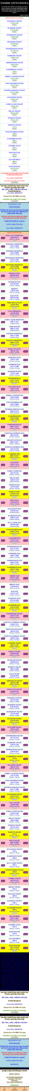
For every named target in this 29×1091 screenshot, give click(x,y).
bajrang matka (25, 964)
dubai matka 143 (3, 988)
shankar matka (9, 953)
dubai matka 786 (11, 988)
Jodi (3, 238)
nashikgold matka (19, 965)
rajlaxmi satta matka (15, 978)
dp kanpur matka (25, 989)
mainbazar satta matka (12, 985)
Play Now (14, 240)
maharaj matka (10, 955)
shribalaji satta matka (5, 969)
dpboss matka (6, 989)
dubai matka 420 (16, 987)
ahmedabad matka (20, 963)
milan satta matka (7, 977)
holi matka (15, 960)
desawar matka (4, 957)
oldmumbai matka (8, 966)
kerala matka (3, 953)
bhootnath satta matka (5, 976)
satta (13, 986)
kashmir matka (3, 965)
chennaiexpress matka (5, 959)
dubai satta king (17, 986)
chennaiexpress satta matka (22, 975)
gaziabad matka (17, 958)
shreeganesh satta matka (21, 972)
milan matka (9, 960)
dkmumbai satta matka (18, 983)
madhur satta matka (10, 971)
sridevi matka (16, 953)
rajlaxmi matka (8, 961)
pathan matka (25, 954)
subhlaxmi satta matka (23, 969)
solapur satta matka (11, 972)
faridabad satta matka (11, 975)
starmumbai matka (16, 961)
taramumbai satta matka (6, 974)
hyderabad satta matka (17, 980)
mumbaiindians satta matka (18, 974)
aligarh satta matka (7, 980)
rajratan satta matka (23, 977)
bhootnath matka (14, 959)
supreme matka (11, 963)
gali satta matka (14, 969)
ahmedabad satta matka (9, 981)
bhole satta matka (10, 982)
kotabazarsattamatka (6, 986)
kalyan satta (12, 989)
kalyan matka (19, 964)
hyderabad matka (4, 963)
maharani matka (24, 955)
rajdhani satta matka (5, 978)
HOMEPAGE (14, 1085)
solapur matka (11, 957)
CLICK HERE (14, 182)
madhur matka (17, 955)
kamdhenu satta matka (20, 981)
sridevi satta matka (15, 967)
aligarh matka (24, 961)
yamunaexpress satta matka (17, 976)
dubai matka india (9, 987)
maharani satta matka (20, 971)
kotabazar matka (16, 966)
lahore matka (3, 960)
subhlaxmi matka (12, 954)
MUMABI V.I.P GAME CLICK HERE (14, 181)
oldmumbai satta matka (22, 985)
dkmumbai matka (11, 965)
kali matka (22, 953)
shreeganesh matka (18, 957)
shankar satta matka (6, 967)
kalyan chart (18, 989)
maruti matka (3, 955)
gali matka (6, 954)
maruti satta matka (21, 970)
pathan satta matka (12, 970)
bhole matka (12, 964)
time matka (19, 954)
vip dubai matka (24, 987)
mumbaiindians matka (8, 958)
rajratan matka (21, 960)
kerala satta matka (24, 966)
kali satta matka (23, 967)
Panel (25, 238)
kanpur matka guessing (21, 988)
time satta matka (3, 970)
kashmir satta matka (8, 983)
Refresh (14, 24)
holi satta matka (15, 977)
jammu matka (6, 964)
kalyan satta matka (18, 982)
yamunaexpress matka (23, 959)
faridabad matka (24, 958)
